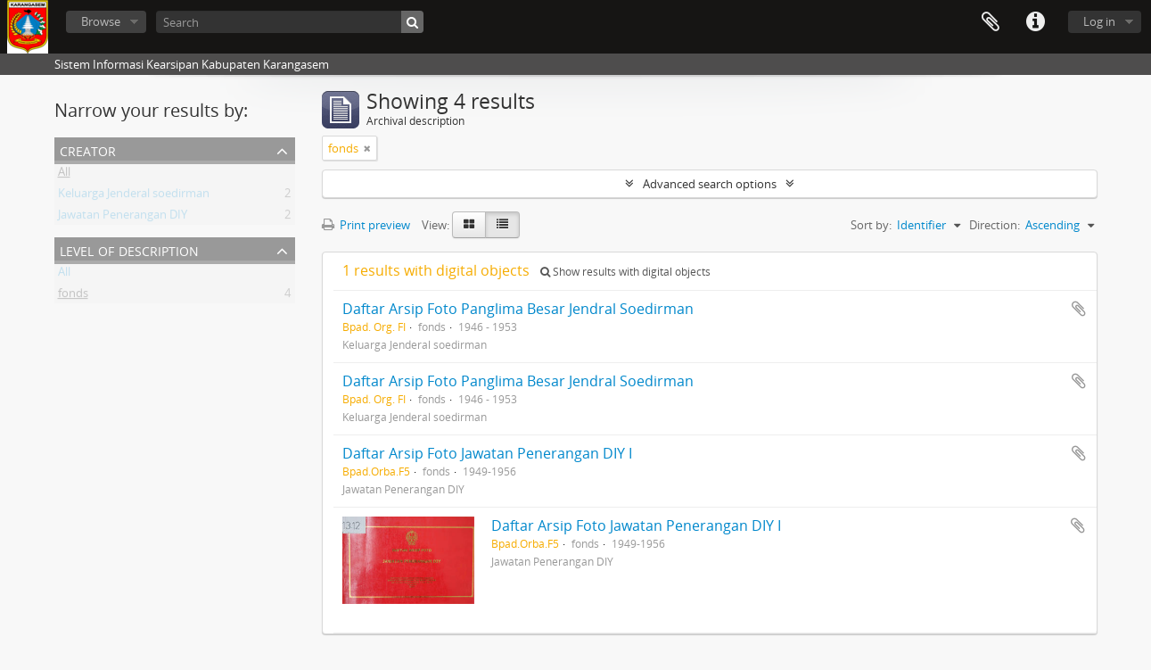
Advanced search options (710, 184)
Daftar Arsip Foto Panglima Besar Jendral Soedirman (518, 308)
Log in (1099, 21)
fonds (73, 296)
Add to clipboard (1079, 309)
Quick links (1035, 22)
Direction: (994, 225)
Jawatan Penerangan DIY (122, 218)
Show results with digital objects (625, 271)
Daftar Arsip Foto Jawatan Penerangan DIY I (487, 453)
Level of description (129, 249)
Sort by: (871, 225)
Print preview (366, 225)
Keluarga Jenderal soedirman (134, 196)
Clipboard (990, 22)
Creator (88, 149)
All (64, 175)
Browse (100, 21)
